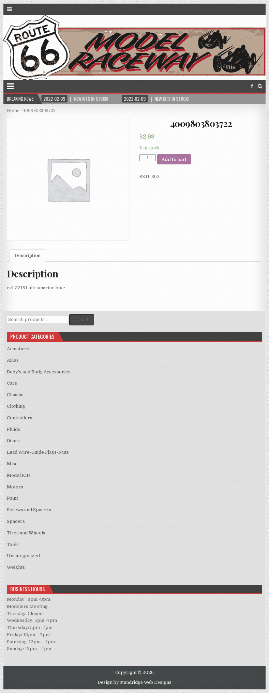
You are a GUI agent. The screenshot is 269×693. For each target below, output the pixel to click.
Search (81, 319)
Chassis (15, 394)
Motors (15, 486)
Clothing (16, 406)
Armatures (19, 348)
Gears (13, 440)
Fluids (13, 429)
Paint (12, 498)
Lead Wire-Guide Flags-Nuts (38, 452)
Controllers (19, 417)
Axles (13, 360)
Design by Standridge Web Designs (134, 682)
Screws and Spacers (29, 509)
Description (27, 255)
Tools (13, 544)
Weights (16, 567)
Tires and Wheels (26, 532)
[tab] (27, 255)
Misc (12, 463)
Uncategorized (23, 555)
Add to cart (174, 159)
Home (13, 110)
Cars (12, 383)
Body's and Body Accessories (39, 371)
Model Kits (19, 475)
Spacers (16, 521)
